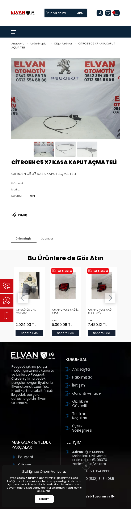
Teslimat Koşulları (80, 416)
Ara (80, 13)
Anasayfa (17, 44)
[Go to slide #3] (87, 149)
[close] (86, 465)
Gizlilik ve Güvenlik (80, 403)
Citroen (24, 465)
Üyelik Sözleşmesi (82, 428)
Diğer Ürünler (63, 44)
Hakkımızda (82, 377)
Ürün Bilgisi (24, 239)
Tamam (44, 499)
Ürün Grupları (39, 44)
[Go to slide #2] (65, 149)
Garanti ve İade (86, 393)
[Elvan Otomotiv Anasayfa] (23, 13)
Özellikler (47, 239)
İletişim (78, 385)
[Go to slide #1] (44, 149)
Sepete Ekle (29, 333)
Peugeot (25, 457)
